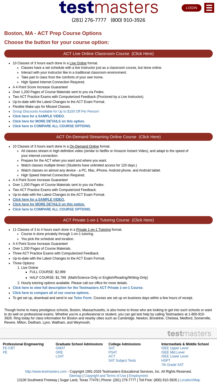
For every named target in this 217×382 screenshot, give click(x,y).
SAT (111, 348)
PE (5, 352)
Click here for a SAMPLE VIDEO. (39, 199)
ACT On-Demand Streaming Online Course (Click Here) (108, 137)
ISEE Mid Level (173, 352)
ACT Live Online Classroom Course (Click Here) (108, 53)
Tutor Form (83, 298)
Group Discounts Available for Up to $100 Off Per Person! (56, 111)
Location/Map (190, 380)
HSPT (165, 361)
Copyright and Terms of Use (105, 376)
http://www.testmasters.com (46, 372)
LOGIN (191, 8)
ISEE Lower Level (174, 356)
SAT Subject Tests (122, 361)
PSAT (112, 352)
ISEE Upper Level (174, 348)
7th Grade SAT (172, 365)
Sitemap (75, 376)
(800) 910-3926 (128, 20)
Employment (138, 376)
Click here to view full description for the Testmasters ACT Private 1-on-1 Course (77, 288)
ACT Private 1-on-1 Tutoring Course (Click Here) (108, 220)
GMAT (60, 348)
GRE (59, 352)
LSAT (60, 356)
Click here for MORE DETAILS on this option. (49, 121)
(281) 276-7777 (89, 20)
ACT (111, 356)
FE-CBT (9, 348)
